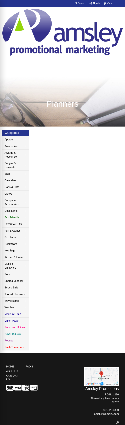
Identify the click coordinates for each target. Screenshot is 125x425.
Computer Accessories (11, 202)
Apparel (9, 139)
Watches (10, 307)
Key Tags (10, 250)
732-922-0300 (111, 410)
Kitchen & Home (14, 257)
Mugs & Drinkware (10, 265)
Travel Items (12, 300)
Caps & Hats (12, 187)
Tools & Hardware (15, 294)
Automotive (11, 146)
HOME (10, 366)
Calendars (10, 180)
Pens (7, 274)
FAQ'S (29, 366)
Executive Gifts (13, 224)
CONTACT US (12, 377)
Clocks (8, 193)
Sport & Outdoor (14, 281)
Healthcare (11, 244)
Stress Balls (11, 287)
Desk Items (11, 210)
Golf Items (10, 237)
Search (80, 3)
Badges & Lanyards (10, 165)
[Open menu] (118, 62)
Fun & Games (13, 230)
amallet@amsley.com (106, 414)
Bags (7, 173)
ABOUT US (13, 371)
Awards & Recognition (11, 154)
